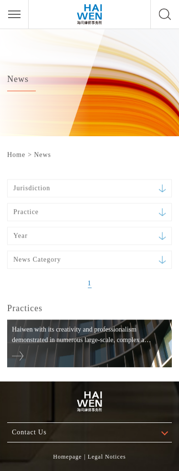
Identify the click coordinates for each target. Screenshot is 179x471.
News (42, 154)
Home (16, 154)
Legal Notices (107, 456)
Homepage (67, 456)
